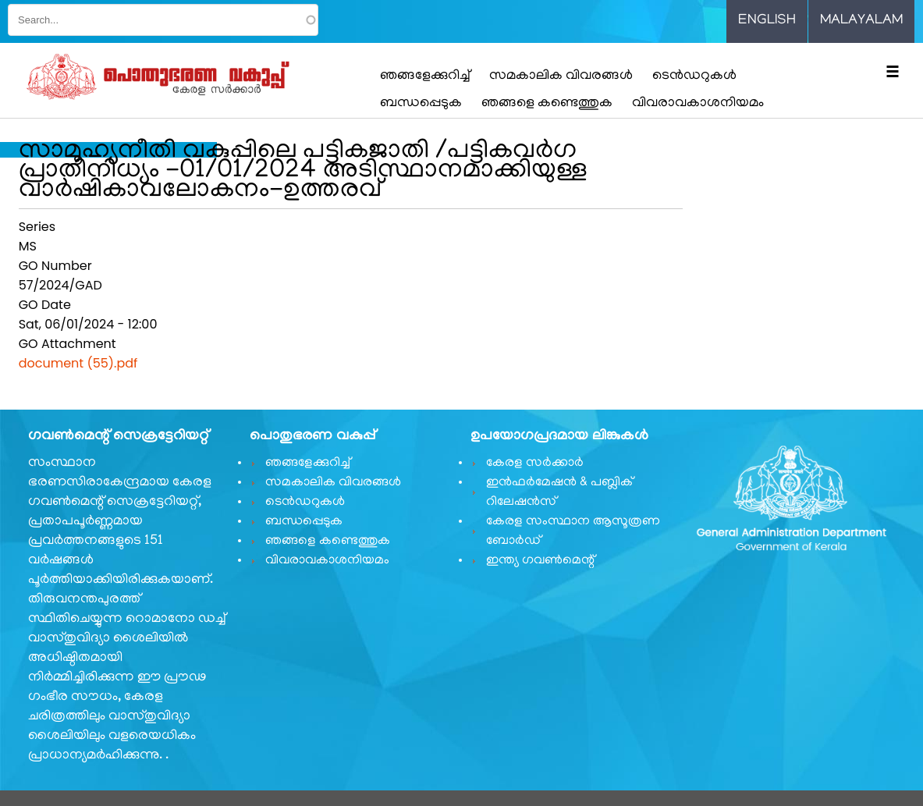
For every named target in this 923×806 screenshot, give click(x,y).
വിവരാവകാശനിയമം (698, 104)
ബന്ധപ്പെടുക (421, 104)
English (767, 21)
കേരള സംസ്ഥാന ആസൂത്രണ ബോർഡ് (573, 532)
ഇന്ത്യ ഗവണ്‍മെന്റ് (540, 561)
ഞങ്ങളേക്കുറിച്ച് (425, 76)
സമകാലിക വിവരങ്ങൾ (561, 76)
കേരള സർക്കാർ (535, 463)
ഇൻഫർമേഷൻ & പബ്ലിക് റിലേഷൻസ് (559, 493)
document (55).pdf (78, 363)
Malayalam (861, 21)
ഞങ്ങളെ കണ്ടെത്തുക (546, 104)
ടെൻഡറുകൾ (694, 76)
